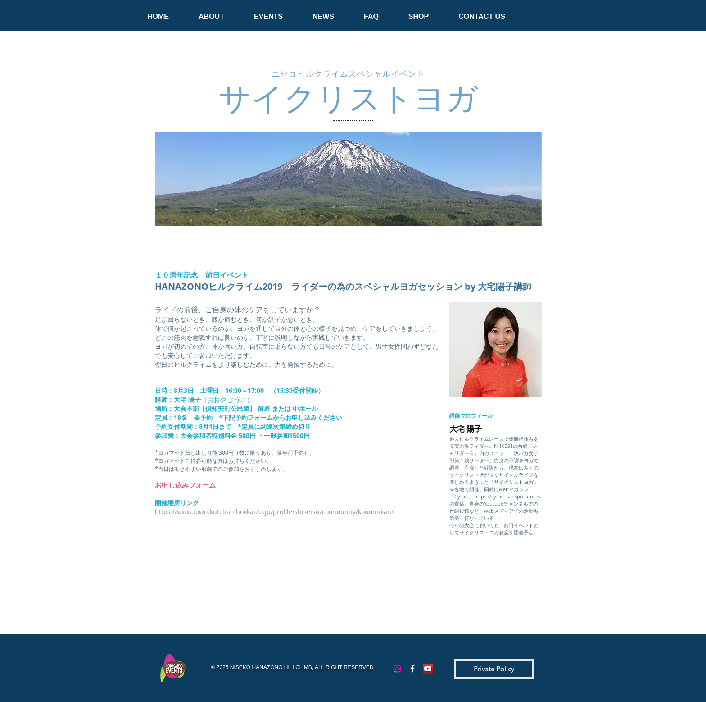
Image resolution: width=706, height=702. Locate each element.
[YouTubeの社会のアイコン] (428, 669)
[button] (211, 12)
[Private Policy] (494, 669)
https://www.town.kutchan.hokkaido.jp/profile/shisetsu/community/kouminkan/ (274, 511)
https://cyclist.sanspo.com (504, 496)
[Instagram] (397, 669)
